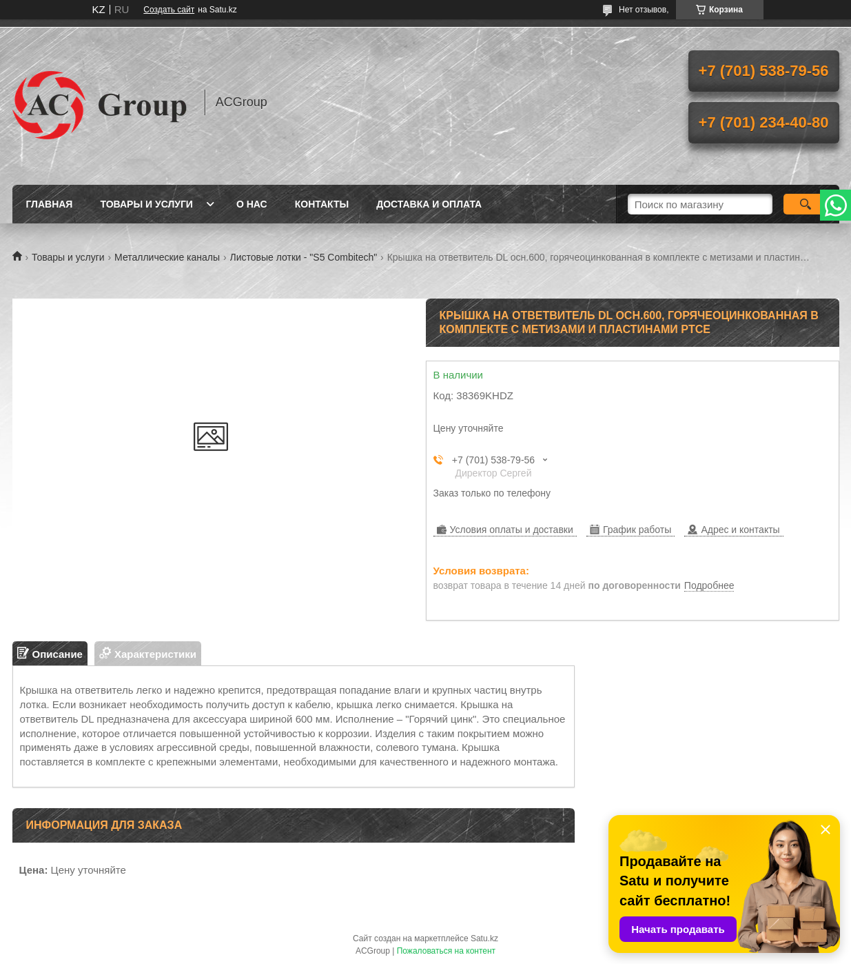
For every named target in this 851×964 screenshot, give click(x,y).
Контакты (322, 204)
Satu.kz (484, 938)
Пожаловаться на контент (446, 951)
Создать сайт (168, 9)
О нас (251, 204)
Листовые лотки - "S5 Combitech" (304, 257)
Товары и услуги (146, 204)
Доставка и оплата (429, 204)
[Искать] (805, 204)
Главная (49, 204)
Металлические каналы (167, 257)
